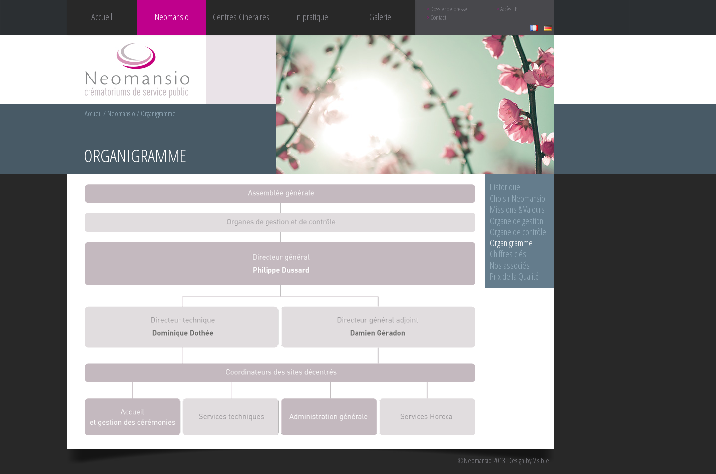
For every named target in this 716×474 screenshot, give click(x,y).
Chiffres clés (508, 254)
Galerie (380, 16)
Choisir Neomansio (517, 198)
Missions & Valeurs (517, 209)
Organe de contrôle (518, 231)
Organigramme (511, 243)
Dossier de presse (448, 9)
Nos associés (510, 265)
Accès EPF (510, 9)
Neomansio (121, 113)
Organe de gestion (516, 221)
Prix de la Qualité (514, 276)
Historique (505, 187)
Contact (438, 17)
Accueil (101, 16)
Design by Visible (528, 460)
